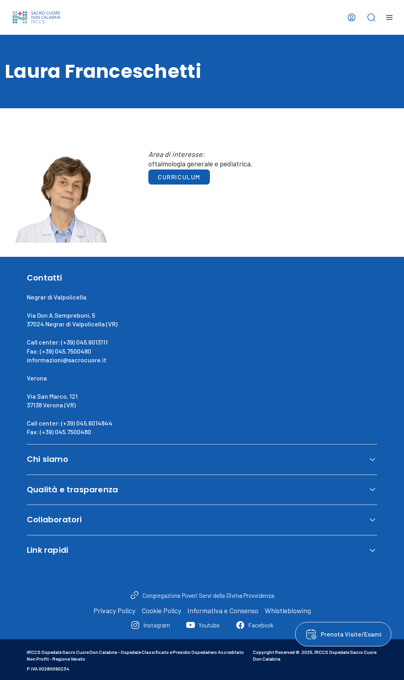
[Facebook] (254, 625)
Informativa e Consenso (222, 610)
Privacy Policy (114, 610)
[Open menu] (389, 17)
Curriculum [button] (179, 177)
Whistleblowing (288, 610)
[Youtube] (203, 625)
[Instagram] (150, 625)
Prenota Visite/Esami (351, 634)
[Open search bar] (371, 17)
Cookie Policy (161, 610)
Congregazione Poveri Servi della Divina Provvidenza (208, 595)
